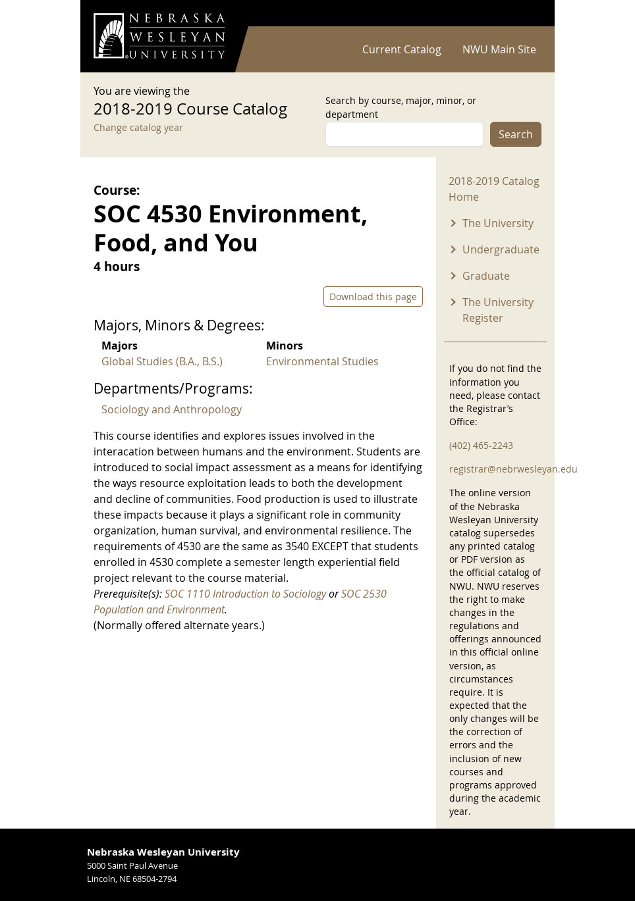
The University (498, 223)
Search (516, 134)
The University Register (498, 310)
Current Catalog (401, 49)
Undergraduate (500, 249)
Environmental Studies (322, 361)
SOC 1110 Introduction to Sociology (245, 593)
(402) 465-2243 (481, 445)
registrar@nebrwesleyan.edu (513, 469)
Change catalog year (138, 127)
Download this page (373, 296)
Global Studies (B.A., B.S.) (162, 361)
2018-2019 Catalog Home (494, 189)
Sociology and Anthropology (171, 409)
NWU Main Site (499, 49)
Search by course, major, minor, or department (400, 107)
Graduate (486, 276)
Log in (524, 13)
